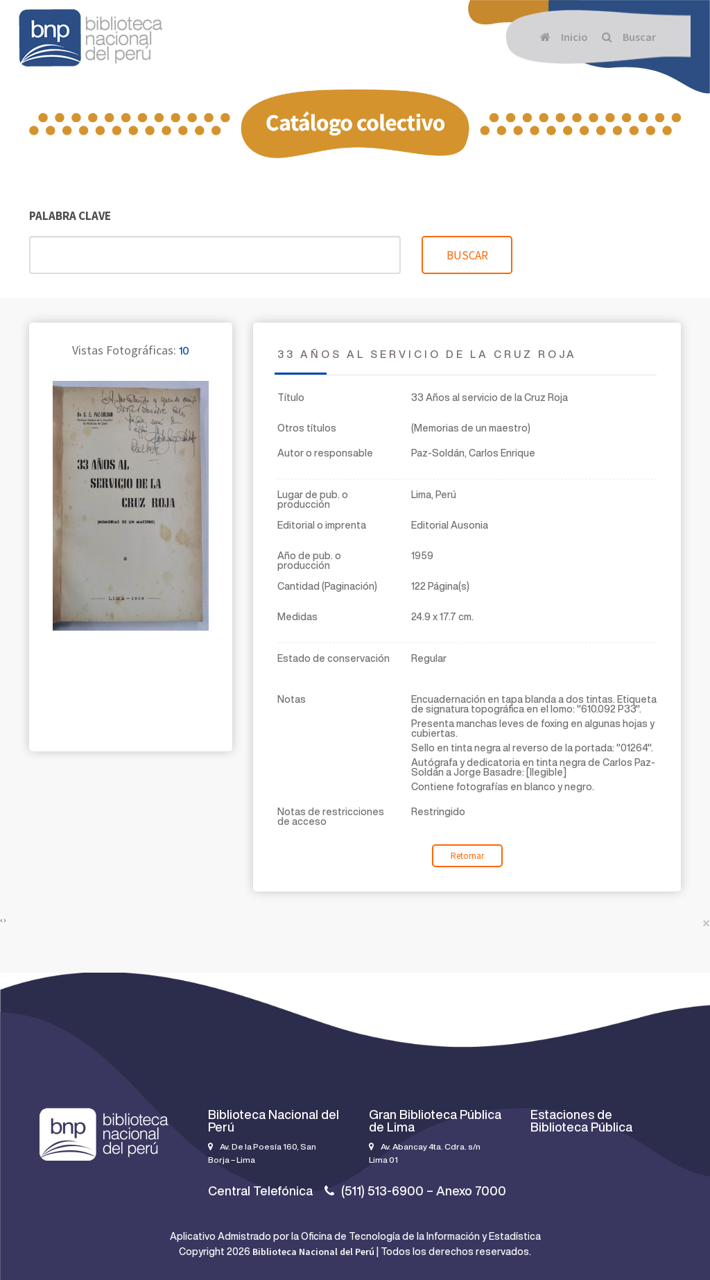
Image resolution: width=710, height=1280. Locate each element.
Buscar (629, 37)
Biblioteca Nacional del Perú (313, 1251)
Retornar (467, 856)
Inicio (564, 37)
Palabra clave (70, 216)
